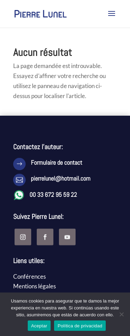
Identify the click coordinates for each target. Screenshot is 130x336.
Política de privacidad (80, 325)
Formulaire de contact (56, 162)
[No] (121, 314)
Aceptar (39, 325)
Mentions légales (34, 286)
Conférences (29, 276)
